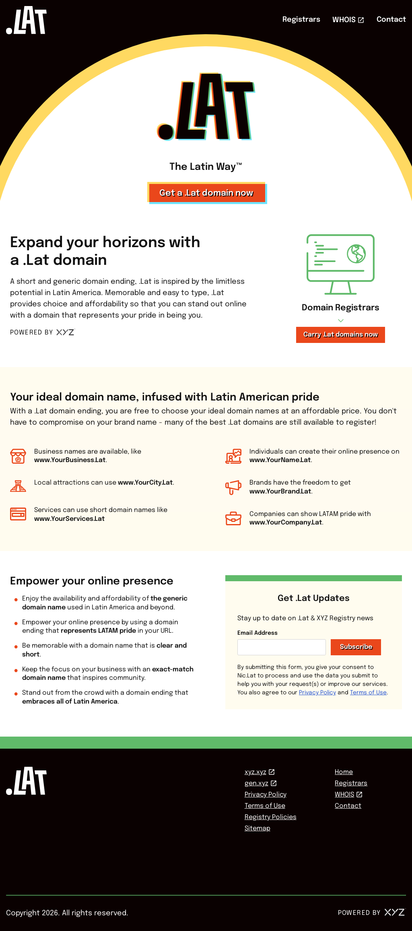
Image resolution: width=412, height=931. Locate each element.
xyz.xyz (255, 772)
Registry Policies (271, 817)
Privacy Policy (317, 693)
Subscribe (356, 647)
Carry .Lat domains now (340, 334)
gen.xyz (256, 783)
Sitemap (257, 828)
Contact (391, 19)
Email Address (257, 633)
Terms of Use (368, 693)
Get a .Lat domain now (206, 193)
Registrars (301, 19)
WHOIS (344, 20)
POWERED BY (43, 332)
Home (344, 772)
